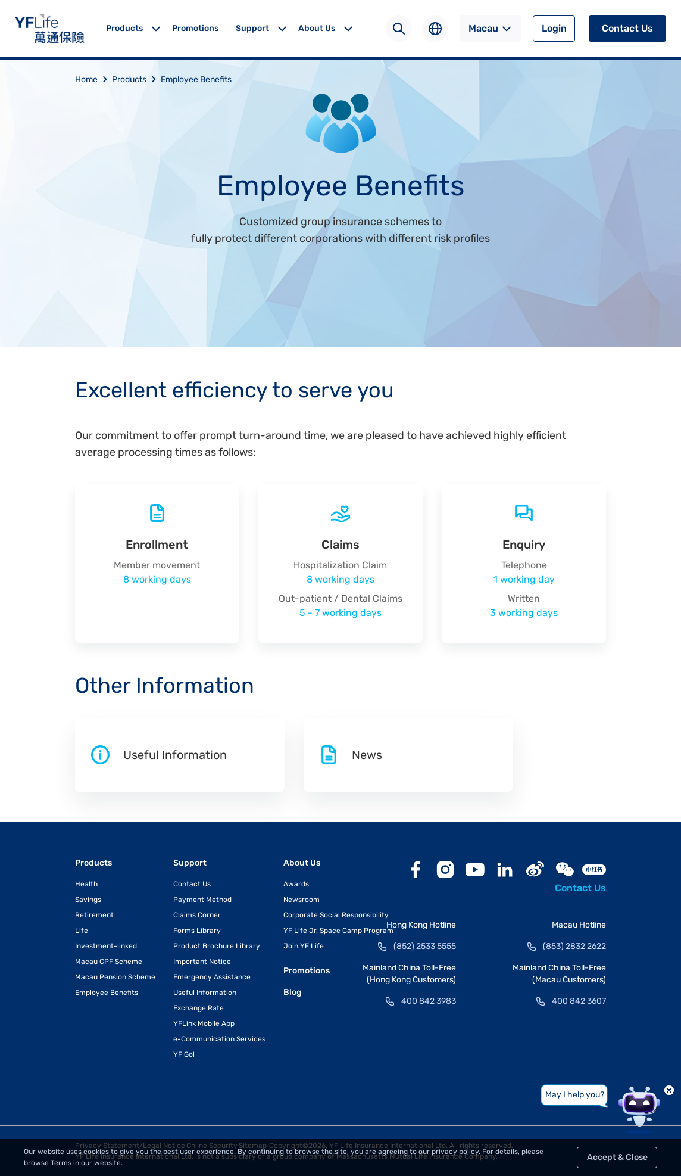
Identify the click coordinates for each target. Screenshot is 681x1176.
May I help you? (574, 1095)
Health (86, 884)
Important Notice (202, 961)
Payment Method (202, 899)
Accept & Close (617, 1157)
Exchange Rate (198, 1008)
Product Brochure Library (216, 946)
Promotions (195, 28)
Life (81, 930)
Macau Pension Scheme (115, 977)
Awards (296, 884)
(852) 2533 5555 (424, 946)
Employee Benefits (196, 79)
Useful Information (204, 992)
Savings (88, 899)
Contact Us (627, 28)
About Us (316, 28)
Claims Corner (197, 915)
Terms (61, 1163)
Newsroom (301, 899)
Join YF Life (303, 946)
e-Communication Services (219, 1039)
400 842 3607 (579, 1001)
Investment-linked (106, 946)
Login (554, 28)
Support (252, 28)
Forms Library (197, 930)
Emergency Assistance (212, 977)
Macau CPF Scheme (108, 961)
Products (124, 28)
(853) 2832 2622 (574, 946)
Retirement (94, 915)
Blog (292, 992)
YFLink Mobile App (204, 1023)
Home (93, 79)
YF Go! (184, 1054)
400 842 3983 (428, 1001)
